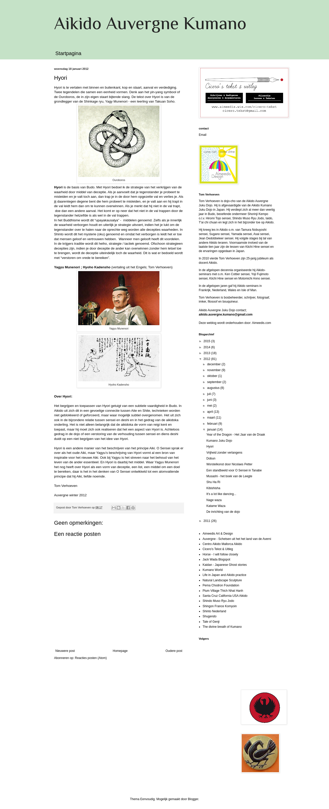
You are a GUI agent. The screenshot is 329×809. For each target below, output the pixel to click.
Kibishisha (213, 488)
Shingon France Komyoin (220, 606)
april (210, 412)
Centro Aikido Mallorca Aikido (222, 544)
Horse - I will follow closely (220, 554)
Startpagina (68, 53)
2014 (207, 347)
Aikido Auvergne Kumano (150, 23)
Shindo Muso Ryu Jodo (218, 601)
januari (212, 429)
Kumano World (213, 570)
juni (210, 400)
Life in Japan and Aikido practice (224, 575)
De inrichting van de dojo (223, 512)
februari (212, 423)
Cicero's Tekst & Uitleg (218, 549)
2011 (207, 521)
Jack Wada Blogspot (216, 559)
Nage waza (214, 500)
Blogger (193, 799)
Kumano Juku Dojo (219, 440)
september (214, 382)
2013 (207, 353)
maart (211, 417)
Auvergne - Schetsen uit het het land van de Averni (237, 539)
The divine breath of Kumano (222, 627)
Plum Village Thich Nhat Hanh (223, 590)
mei (210, 405)
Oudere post (174, 651)
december (214, 364)
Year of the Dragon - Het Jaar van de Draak (235, 434)
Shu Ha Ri (213, 482)
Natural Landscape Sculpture (222, 580)
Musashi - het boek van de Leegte (229, 476)
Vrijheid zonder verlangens (224, 452)
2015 (207, 341)
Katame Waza (215, 506)
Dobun (210, 458)
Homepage (120, 651)
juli (209, 394)
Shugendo (210, 616)
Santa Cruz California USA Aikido (225, 596)
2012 (207, 359)
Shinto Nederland (214, 611)
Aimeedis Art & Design (218, 533)
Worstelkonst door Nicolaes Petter (229, 464)
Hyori (209, 446)
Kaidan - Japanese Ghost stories (225, 565)
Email (202, 135)
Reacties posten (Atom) (91, 658)
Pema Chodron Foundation (221, 585)
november (214, 370)
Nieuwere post (65, 651)
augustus (213, 388)
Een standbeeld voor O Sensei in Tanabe (234, 470)
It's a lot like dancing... (221, 494)
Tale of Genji (211, 621)
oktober (212, 376)
